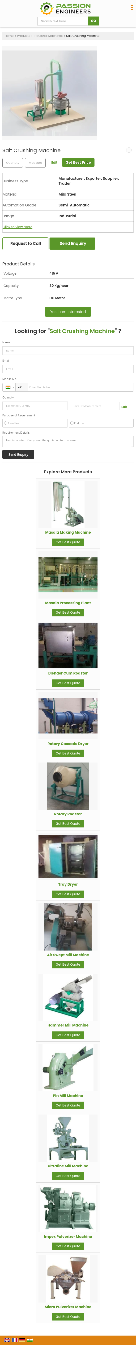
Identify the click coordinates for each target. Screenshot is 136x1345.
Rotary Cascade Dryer (67, 743)
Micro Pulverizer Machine (68, 1306)
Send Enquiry (73, 243)
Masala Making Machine (68, 532)
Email (5, 361)
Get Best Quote (68, 542)
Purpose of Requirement (18, 415)
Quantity (8, 397)
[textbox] (35, 163)
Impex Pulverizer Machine (68, 1236)
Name (6, 342)
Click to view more (17, 227)
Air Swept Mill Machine (68, 954)
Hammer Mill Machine (67, 1025)
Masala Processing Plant (68, 602)
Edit (54, 162)
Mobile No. (9, 379)
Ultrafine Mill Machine (68, 1166)
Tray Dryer (68, 884)
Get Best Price (78, 162)
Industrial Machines (48, 36)
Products (23, 36)
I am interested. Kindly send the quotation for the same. (68, 441)
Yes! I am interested (68, 311)
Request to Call (25, 243)
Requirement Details (16, 432)
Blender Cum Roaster (68, 673)
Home (9, 36)
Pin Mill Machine (68, 1095)
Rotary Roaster (68, 814)
